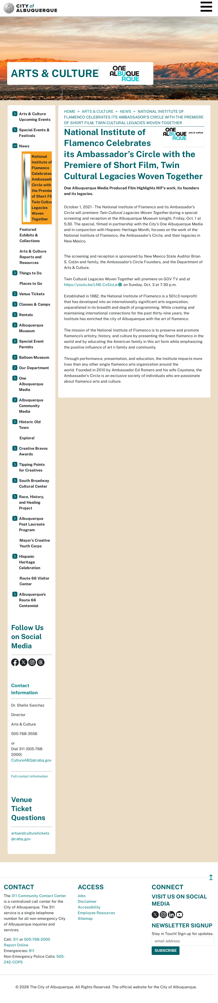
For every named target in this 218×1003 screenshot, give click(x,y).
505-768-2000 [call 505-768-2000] (37, 939)
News (125, 111)
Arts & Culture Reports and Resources (32, 257)
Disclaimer (87, 901)
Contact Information (24, 689)
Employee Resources (96, 913)
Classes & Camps (34, 304)
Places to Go (30, 283)
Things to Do (30, 273)
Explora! (27, 438)
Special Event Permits (31, 344)
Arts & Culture (97, 111)
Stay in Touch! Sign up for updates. (182, 933)
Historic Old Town (30, 425)
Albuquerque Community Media (31, 406)
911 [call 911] (31, 951)
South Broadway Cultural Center (34, 483)
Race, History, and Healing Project (31, 502)
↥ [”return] (211, 877)
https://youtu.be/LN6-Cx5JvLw (91, 284)
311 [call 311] (16, 939)
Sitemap (85, 918)
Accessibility (89, 907)
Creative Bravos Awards (33, 451)
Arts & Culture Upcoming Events (34, 117)
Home (69, 111)
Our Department (34, 368)
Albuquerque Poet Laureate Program (32, 524)
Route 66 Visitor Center (34, 581)
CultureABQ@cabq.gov (31, 760)
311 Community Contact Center (38, 896)
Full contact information (29, 776)
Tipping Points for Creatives (32, 467)
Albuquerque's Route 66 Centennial (32, 600)
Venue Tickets (31, 294)
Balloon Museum (34, 357)
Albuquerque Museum (31, 328)
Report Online (16, 945)
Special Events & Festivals (34, 133)
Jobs (82, 896)
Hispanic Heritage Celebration (29, 562)
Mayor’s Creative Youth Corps (34, 543)
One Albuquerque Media (31, 384)
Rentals (26, 315)
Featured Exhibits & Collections (29, 235)
